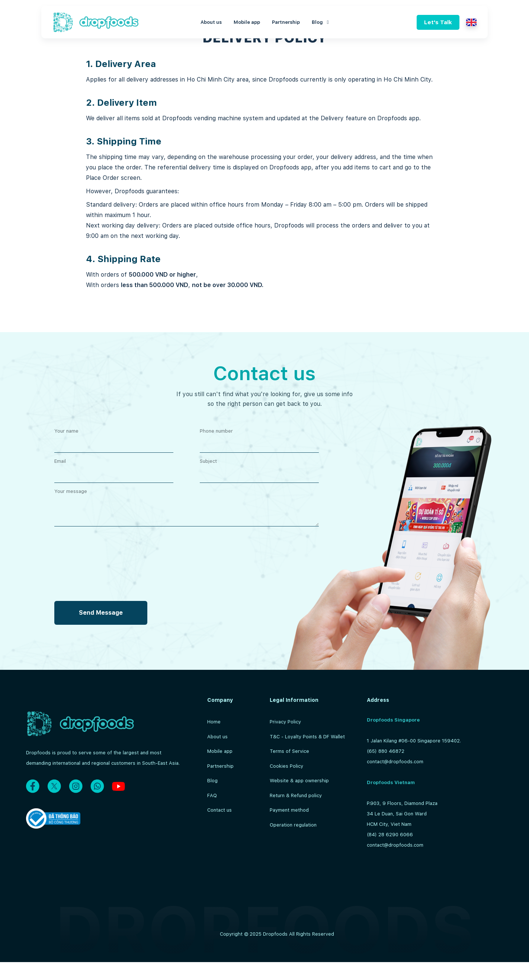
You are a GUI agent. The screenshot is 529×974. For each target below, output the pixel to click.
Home (214, 722)
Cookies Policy (286, 766)
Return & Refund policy (296, 795)
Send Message (101, 612)
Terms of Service (289, 751)
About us (211, 22)
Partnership (286, 22)
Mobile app (247, 22)
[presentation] (110, 662)
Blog (320, 22)
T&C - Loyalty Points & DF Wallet (307, 736)
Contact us (219, 810)
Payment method (289, 810)
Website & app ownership (299, 780)
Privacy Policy (285, 722)
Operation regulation (293, 825)
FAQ (212, 795)
